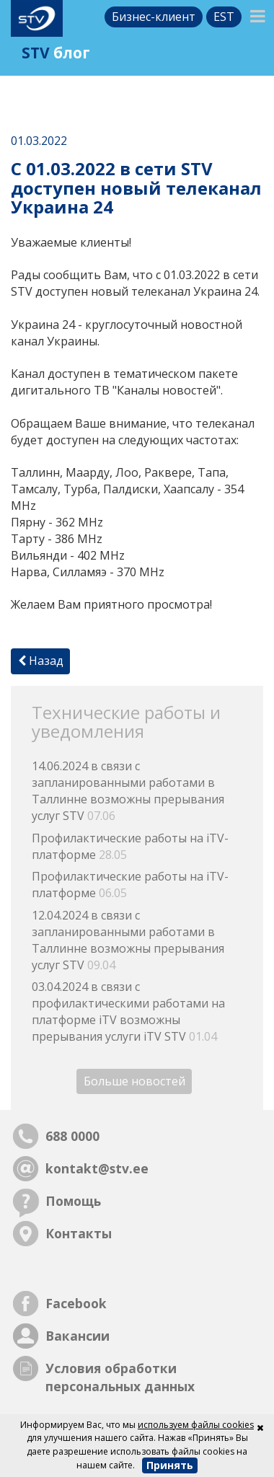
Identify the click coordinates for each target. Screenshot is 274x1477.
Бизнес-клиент (153, 17)
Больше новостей (134, 1082)
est (223, 17)
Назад (40, 661)
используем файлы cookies (196, 1425)
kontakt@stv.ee (97, 1168)
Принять (169, 1465)
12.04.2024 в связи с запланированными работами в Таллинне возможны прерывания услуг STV (128, 940)
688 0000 (72, 1136)
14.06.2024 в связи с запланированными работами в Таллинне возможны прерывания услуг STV (128, 791)
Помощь (73, 1200)
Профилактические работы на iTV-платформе (130, 846)
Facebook (76, 1303)
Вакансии (77, 1335)
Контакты (78, 1233)
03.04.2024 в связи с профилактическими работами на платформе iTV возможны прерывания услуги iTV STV (128, 1011)
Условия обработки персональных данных (120, 1377)
